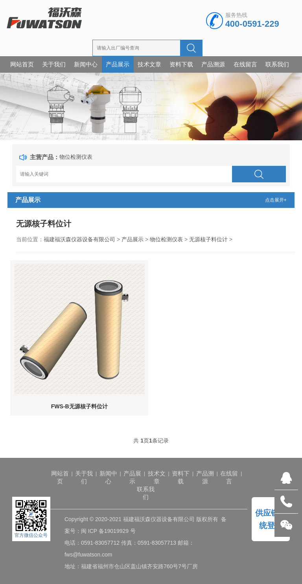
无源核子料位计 (208, 239)
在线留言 (245, 64)
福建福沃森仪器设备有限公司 (79, 239)
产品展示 (117, 64)
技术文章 (149, 64)
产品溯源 (213, 64)
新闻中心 (86, 64)
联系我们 (277, 64)
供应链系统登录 (271, 519)
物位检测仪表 (75, 157)
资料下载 (181, 64)
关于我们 (54, 64)
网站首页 (22, 64)
